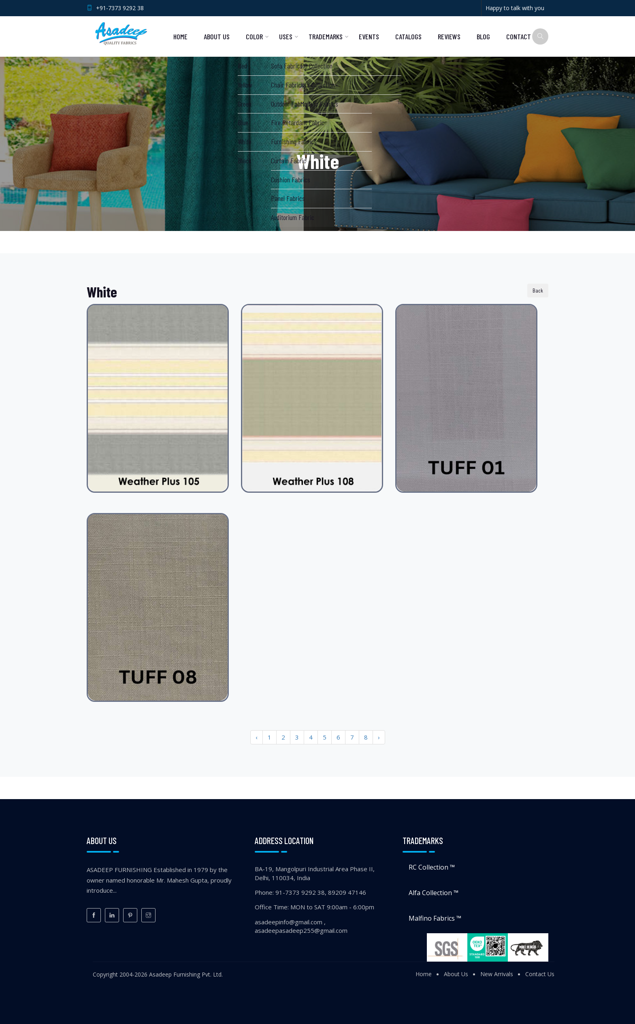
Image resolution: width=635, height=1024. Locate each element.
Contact (518, 36)
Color (254, 36)
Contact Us (539, 974)
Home (180, 36)
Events (369, 36)
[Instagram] (148, 915)
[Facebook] (94, 915)
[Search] (540, 36)
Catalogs (408, 36)
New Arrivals (496, 974)
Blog (483, 36)
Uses (285, 36)
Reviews (449, 36)
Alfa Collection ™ (433, 892)
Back (538, 290)
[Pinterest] (130, 915)
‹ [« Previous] (257, 737)
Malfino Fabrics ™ (435, 918)
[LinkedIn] (112, 915)
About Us (217, 36)
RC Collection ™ (432, 867)
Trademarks (326, 36)
